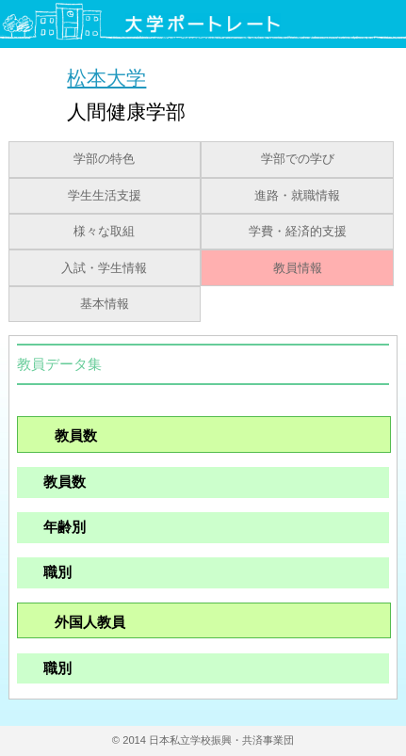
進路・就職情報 (297, 195)
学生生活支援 (104, 195)
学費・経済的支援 (298, 231)
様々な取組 (104, 231)
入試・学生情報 (104, 268)
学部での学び (297, 159)
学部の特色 (104, 159)
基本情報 (104, 304)
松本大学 (106, 77)
